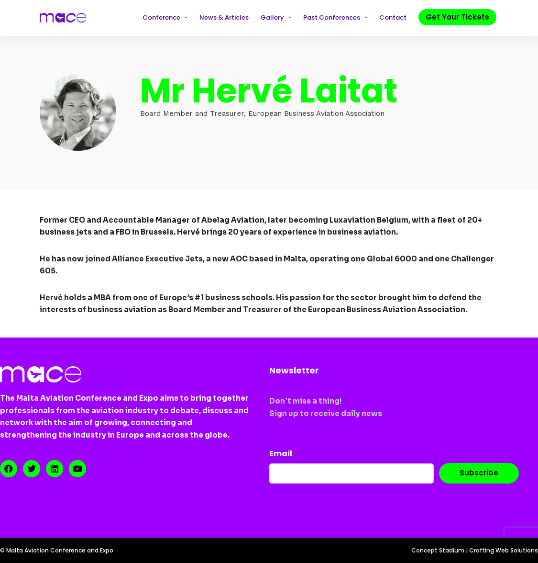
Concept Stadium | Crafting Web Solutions (474, 550)
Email (283, 453)
